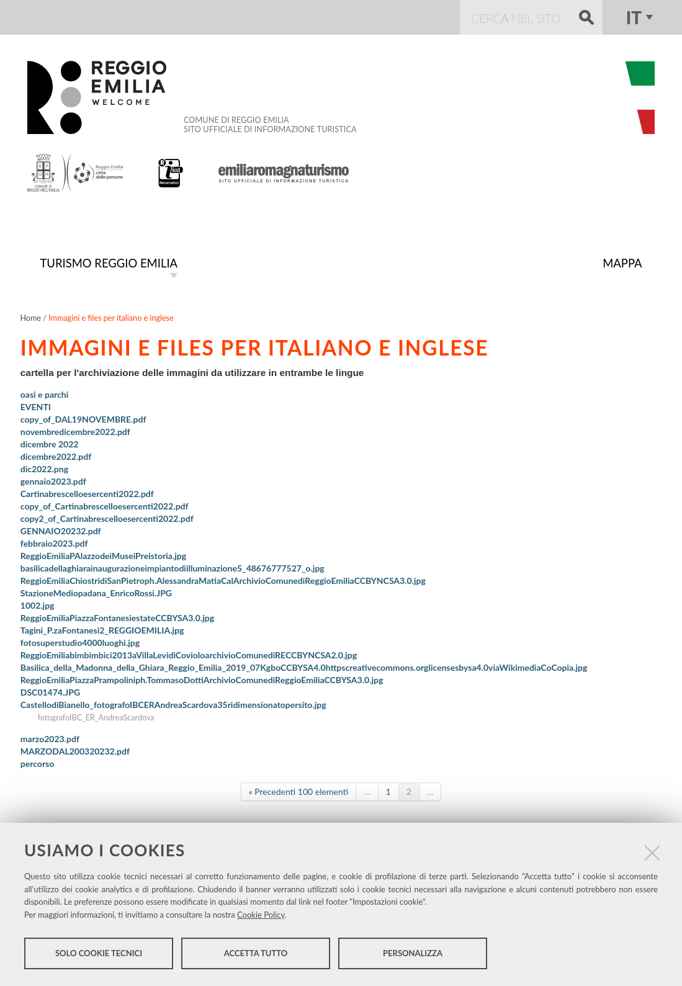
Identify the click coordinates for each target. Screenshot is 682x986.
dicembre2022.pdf (56, 455)
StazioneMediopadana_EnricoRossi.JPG (96, 591)
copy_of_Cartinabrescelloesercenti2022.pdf (104, 505)
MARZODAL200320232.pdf (75, 750)
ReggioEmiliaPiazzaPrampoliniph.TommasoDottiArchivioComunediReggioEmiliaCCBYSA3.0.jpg (202, 678)
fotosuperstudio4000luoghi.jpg (80, 641)
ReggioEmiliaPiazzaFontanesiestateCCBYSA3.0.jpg (117, 616)
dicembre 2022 (49, 442)
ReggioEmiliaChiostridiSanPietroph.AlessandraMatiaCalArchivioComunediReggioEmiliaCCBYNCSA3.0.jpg (223, 579)
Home (30, 316)
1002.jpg (37, 604)
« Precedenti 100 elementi (298, 790)
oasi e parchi (44, 393)
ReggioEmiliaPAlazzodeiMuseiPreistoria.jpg (103, 554)
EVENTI (35, 405)
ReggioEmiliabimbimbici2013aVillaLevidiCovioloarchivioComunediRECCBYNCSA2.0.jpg (188, 653)
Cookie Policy (261, 915)
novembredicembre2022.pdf (75, 430)
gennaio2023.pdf (53, 480)
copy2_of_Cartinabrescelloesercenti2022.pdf (107, 517)
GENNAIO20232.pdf (60, 529)
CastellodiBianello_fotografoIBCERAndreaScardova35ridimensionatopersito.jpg (173, 703)
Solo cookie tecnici (98, 954)
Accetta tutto (256, 954)
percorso (37, 762)
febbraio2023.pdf (54, 542)
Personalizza (412, 954)
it (634, 17)
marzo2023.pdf (49, 737)
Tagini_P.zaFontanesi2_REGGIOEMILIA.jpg (102, 629)
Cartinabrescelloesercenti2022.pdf (87, 492)
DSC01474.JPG (50, 691)
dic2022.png (44, 467)
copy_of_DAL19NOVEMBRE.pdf (83, 418)
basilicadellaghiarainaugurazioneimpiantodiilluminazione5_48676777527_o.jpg (172, 567)
